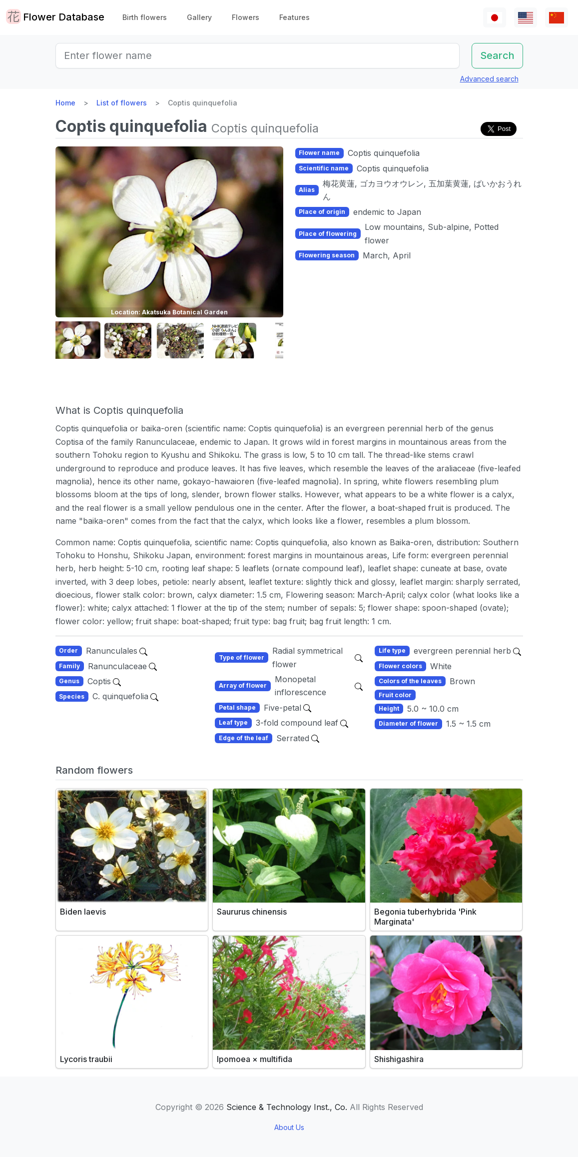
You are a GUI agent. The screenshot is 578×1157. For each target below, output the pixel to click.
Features (294, 17)
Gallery (199, 17)
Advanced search (489, 78)
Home (65, 102)
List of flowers (121, 102)
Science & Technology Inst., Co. (286, 1107)
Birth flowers (144, 17)
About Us (289, 1127)
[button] (80, 340)
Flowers (245, 17)
